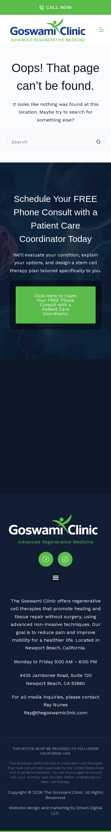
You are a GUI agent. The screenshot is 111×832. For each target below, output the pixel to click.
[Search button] (98, 142)
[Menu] (101, 29)
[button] (55, 577)
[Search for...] (50, 142)
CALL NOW (55, 7)
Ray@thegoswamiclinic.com (55, 712)
